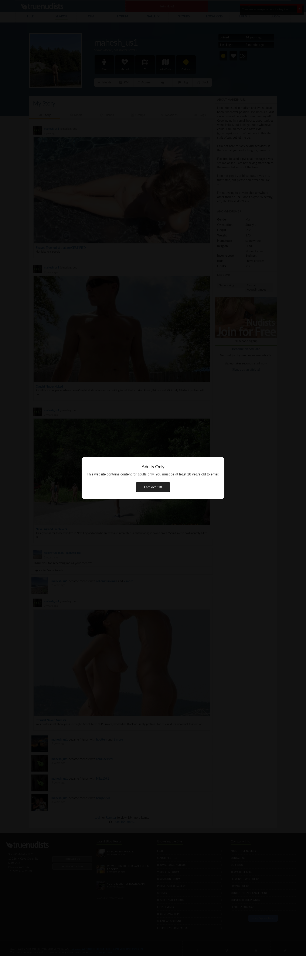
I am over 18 (153, 487)
